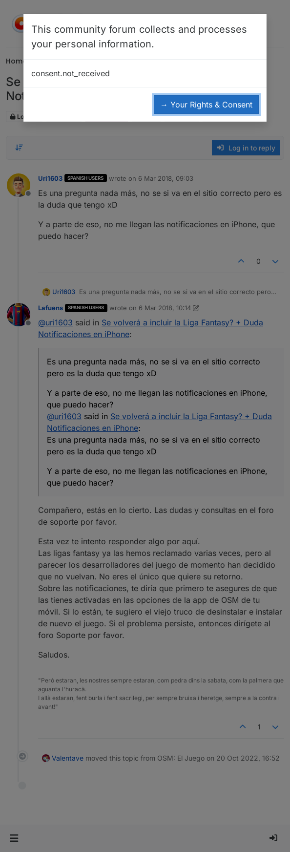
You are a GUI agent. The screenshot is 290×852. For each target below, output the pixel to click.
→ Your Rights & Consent (206, 104)
